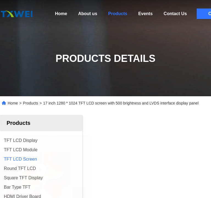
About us (87, 13)
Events (145, 13)
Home (61, 13)
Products (117, 13)
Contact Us (175, 13)
